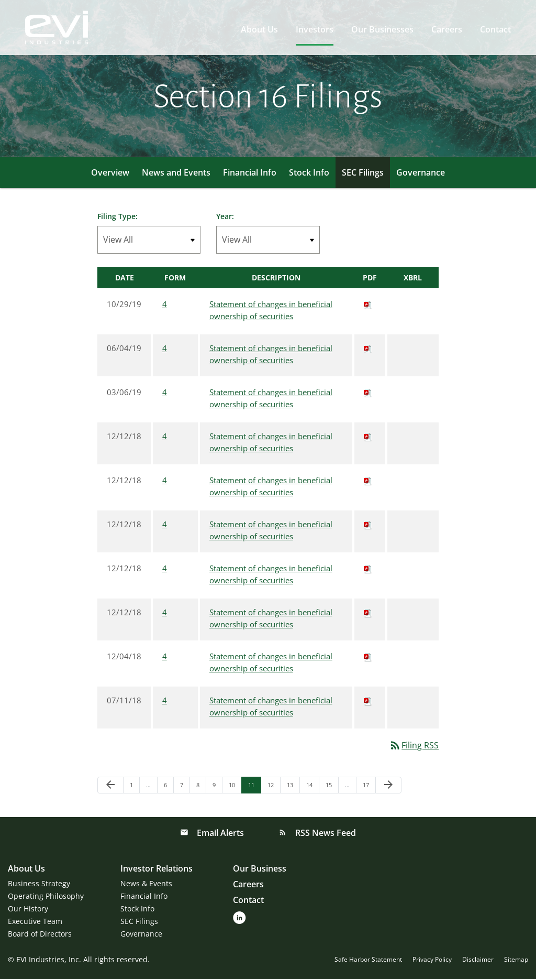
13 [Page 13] (292, 786)
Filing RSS (414, 745)
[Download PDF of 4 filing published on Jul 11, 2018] (368, 700)
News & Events (146, 883)
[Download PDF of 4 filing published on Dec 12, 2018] (368, 436)
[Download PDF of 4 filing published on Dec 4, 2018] (368, 656)
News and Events (176, 172)
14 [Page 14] (312, 786)
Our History (28, 908)
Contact (495, 29)
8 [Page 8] (201, 786)
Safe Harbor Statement (368, 959)
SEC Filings (363, 172)
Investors (314, 29)
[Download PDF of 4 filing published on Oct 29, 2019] (368, 304)
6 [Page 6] (168, 786)
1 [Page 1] (134, 786)
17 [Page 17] (368, 786)
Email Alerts (219, 833)
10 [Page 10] (234, 786)
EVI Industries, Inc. (48, 959)
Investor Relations (156, 868)
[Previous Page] (110, 785)
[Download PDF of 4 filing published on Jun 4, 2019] (368, 348)
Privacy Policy (432, 959)
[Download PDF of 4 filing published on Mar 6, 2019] (368, 392)
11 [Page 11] (254, 786)
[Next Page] (388, 785)
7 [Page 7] (185, 786)
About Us (259, 29)
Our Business (259, 868)
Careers (446, 29)
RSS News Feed (324, 833)
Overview (110, 172)
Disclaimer (478, 959)
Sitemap (516, 959)
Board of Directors (40, 934)
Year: (225, 216)
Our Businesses (382, 29)
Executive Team (35, 921)
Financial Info (249, 172)
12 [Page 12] (273, 786)
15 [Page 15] (331, 786)
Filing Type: (117, 216)
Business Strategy (39, 883)
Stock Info (309, 172)
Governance (420, 172)
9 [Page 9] (217, 786)
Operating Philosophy (46, 896)
